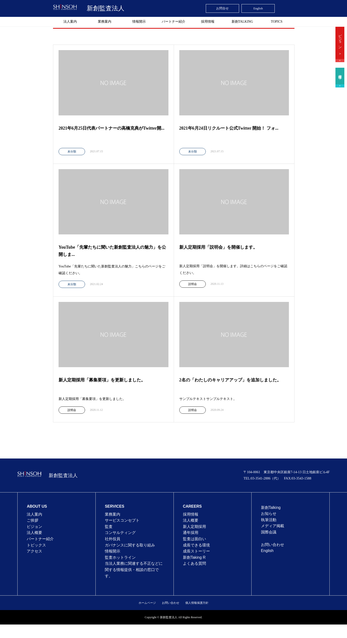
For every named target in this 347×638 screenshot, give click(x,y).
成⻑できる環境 (196, 545)
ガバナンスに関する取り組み (130, 545)
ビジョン (34, 527)
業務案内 (104, 21)
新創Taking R (194, 557)
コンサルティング (120, 533)
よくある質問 (194, 563)
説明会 (192, 284)
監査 (109, 527)
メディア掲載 (272, 526)
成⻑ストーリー (196, 551)
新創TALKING (242, 21)
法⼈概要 (190, 520)
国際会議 (268, 532)
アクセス (34, 551)
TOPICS (276, 21)
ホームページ (147, 603)
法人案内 (70, 21)
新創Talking (271, 507)
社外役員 (112, 539)
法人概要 (34, 533)
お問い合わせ (272, 545)
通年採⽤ (190, 533)
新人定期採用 (194, 527)
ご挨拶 (32, 520)
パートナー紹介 (173, 21)
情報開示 (139, 21)
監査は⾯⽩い (194, 539)
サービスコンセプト (122, 520)
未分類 (71, 151)
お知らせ (268, 514)
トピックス (36, 545)
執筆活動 (268, 520)
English (267, 551)
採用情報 (207, 21)
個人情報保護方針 (196, 603)
